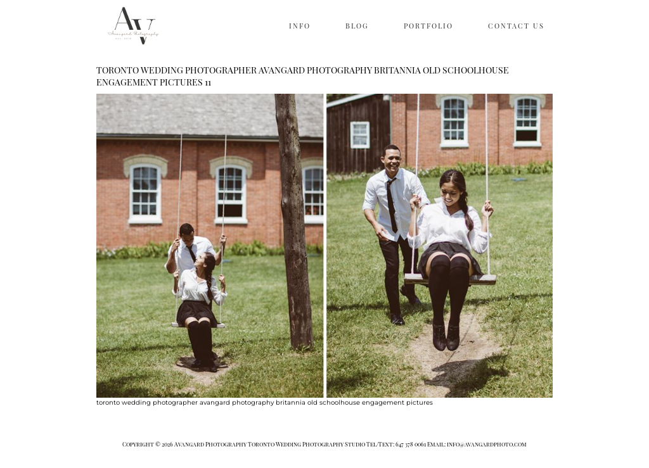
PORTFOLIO (428, 25)
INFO (300, 25)
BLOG (357, 25)
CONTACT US (516, 25)
